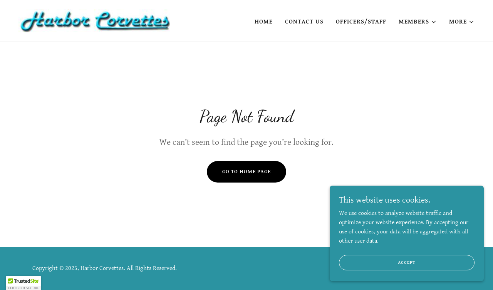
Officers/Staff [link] (361, 21)
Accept (407, 278)
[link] (94, 20)
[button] (418, 22)
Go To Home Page (246, 172)
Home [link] (264, 21)
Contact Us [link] (304, 21)
